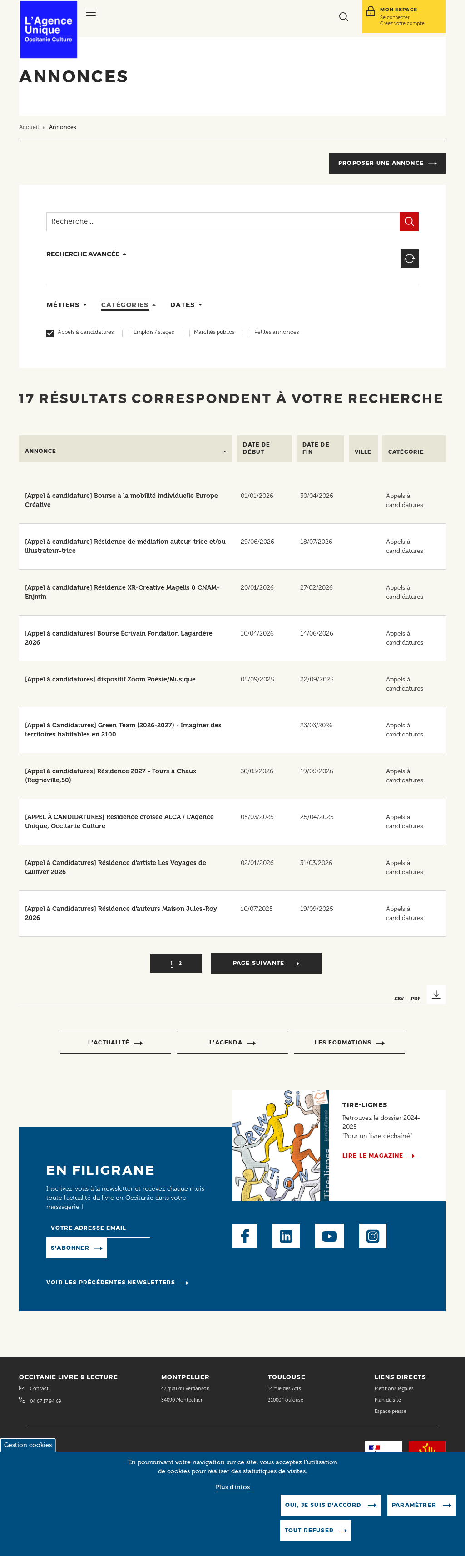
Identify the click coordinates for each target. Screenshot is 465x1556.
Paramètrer (415, 1506)
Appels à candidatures (86, 333)
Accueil (29, 127)
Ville (363, 452)
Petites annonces (276, 333)
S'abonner (70, 1247)
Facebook (244, 1236)
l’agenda (225, 1042)
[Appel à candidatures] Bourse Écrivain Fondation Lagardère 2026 (119, 638)
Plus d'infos (233, 1488)
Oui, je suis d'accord (324, 1506)
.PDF (415, 998)
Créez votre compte (402, 23)
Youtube (329, 1236)
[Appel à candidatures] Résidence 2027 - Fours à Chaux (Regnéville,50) (110, 775)
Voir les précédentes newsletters (110, 1282)
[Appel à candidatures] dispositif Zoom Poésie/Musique (110, 679)
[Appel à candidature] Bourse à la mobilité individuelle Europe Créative (121, 500)
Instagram (372, 1236)
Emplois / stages (154, 333)
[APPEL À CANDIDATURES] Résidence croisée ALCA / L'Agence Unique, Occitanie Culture (119, 821)
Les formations (343, 1042)
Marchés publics (214, 333)
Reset (410, 258)
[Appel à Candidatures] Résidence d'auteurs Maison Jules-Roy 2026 (121, 913)
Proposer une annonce (381, 162)
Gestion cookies (28, 1446)
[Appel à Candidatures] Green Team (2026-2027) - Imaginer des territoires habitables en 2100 (123, 729)
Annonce (40, 451)
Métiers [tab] (63, 305)
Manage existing (139, 1248)
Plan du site (388, 1400)
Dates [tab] (182, 305)
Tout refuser (309, 1531)
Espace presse (390, 1411)
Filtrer (409, 221)
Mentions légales (395, 1389)
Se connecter (395, 17)
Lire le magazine (373, 1155)
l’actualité (108, 1042)
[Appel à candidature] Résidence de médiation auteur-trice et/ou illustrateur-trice (125, 546)
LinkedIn (286, 1236)
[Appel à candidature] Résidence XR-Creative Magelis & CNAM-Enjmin (122, 592)
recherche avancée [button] (82, 254)
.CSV (399, 998)
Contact (39, 1389)
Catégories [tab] (125, 305)
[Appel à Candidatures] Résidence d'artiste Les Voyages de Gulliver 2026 (115, 867)
